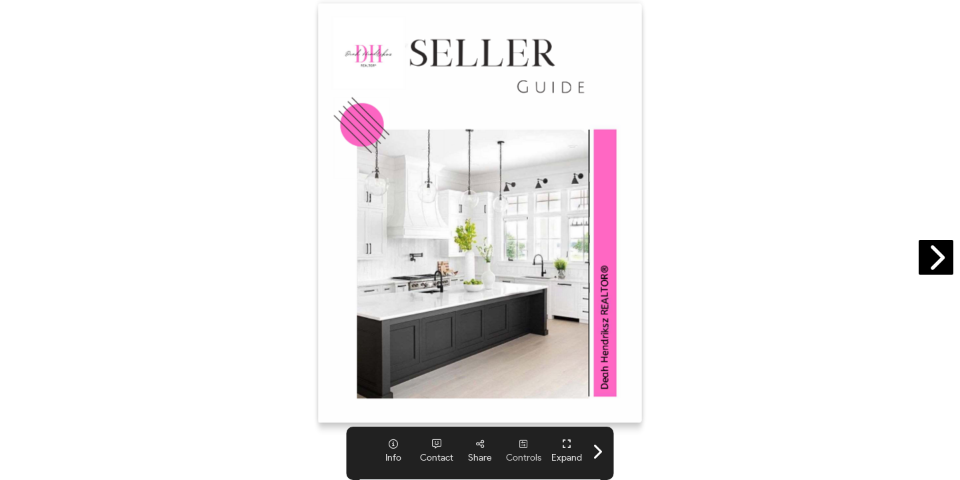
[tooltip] (393, 451)
